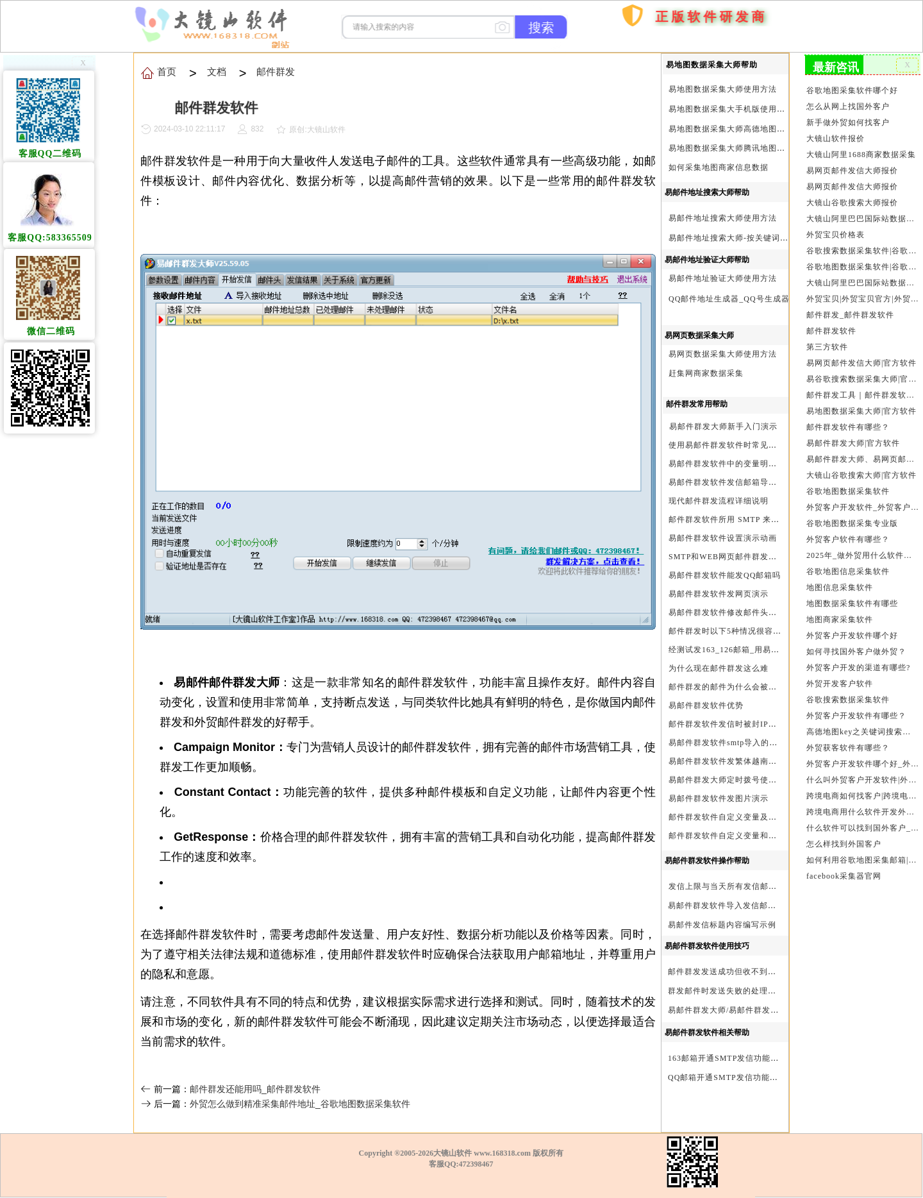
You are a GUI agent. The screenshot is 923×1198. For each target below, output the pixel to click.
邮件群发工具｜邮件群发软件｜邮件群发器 (862, 391)
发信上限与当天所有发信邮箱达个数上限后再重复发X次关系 (780, 886)
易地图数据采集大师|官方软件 (862, 407)
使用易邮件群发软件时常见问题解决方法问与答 (756, 445)
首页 (592, 89)
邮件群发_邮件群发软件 (850, 312)
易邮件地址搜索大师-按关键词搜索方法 (741, 237)
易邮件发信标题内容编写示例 (722, 924)
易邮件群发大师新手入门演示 (723, 426)
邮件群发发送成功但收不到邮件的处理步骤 (747, 971)
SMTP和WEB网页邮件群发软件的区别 (739, 556)
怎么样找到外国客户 (844, 836)
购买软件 (622, 54)
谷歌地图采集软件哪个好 (852, 90)
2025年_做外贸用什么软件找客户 (862, 550)
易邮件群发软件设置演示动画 (723, 538)
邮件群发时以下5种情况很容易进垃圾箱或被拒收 (758, 631)
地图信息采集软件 (840, 582)
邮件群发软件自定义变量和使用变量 (735, 835)
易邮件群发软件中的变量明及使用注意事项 (748, 463)
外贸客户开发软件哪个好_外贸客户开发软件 (862, 756)
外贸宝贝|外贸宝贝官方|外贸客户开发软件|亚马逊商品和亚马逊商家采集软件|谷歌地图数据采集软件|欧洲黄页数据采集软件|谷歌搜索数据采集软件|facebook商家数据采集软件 (862, 296)
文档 (216, 71)
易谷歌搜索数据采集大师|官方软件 (862, 375)
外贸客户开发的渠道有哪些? (858, 661)
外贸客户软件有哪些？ (848, 534)
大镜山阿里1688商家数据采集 (861, 153)
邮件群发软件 (831, 328)
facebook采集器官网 (844, 867)
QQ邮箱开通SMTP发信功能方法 (727, 1077)
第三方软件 (827, 343)
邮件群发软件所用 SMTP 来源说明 (732, 519)
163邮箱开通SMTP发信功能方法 (727, 1058)
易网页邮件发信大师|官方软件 (862, 359)
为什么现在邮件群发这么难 (719, 668)
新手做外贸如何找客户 (848, 121)
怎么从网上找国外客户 (848, 105)
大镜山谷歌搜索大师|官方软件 (862, 470)
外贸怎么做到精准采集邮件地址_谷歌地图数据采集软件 (300, 1104)
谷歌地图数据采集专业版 (852, 518)
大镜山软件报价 (836, 137)
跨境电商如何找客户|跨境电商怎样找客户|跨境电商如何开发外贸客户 (862, 788)
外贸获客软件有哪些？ (848, 740)
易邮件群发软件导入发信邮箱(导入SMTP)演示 (753, 905)
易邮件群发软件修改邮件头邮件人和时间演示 (752, 612)
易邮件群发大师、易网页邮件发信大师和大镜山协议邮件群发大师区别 (862, 455)
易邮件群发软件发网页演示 (719, 593)
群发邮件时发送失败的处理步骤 (726, 990)
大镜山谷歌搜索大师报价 (852, 201)
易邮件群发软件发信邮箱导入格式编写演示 (748, 482)
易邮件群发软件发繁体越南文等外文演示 (744, 761)
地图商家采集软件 (840, 613)
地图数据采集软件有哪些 (852, 597)
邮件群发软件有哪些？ (848, 423)
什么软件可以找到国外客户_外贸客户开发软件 (862, 820)
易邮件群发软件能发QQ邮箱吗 (725, 575)
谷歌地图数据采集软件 (848, 486)
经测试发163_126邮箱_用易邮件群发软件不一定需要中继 (774, 649)
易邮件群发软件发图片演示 (719, 798)
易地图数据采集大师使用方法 (723, 89)
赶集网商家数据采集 (706, 373)
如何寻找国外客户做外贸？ (856, 645)
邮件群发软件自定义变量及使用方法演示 (744, 817)
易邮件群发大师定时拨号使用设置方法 (739, 779)
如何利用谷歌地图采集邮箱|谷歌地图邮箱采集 (862, 851)
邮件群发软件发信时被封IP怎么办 (731, 724)
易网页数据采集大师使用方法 (723, 354)
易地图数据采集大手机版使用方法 (731, 109)
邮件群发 (274, 71)
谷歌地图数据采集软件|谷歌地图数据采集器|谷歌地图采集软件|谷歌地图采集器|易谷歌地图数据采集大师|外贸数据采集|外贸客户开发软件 (862, 264)
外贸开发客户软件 (840, 677)
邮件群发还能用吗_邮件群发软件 (255, 1089)
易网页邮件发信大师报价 (852, 169)
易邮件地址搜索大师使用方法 (723, 218)
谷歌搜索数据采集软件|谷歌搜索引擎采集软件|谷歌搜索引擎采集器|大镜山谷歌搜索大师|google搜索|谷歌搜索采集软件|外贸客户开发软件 (862, 248)
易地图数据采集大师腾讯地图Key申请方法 (747, 148)
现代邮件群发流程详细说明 (719, 500)
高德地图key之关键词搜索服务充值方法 (862, 724)
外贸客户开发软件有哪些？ (856, 709)
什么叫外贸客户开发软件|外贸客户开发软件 (862, 772)
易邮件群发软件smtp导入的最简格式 (735, 742)
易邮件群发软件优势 (706, 705)
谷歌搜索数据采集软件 (848, 693)
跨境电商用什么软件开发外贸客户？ (862, 804)
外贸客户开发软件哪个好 (852, 629)
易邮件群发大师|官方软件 (853, 439)
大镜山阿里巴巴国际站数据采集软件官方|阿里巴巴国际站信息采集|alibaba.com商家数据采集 (862, 280)
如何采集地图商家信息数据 (719, 167)
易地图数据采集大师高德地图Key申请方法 (747, 128)
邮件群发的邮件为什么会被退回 (727, 686)
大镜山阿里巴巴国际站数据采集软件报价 (862, 216)
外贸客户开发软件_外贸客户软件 (862, 502)
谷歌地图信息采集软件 (848, 566)
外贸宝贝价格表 (836, 232)
